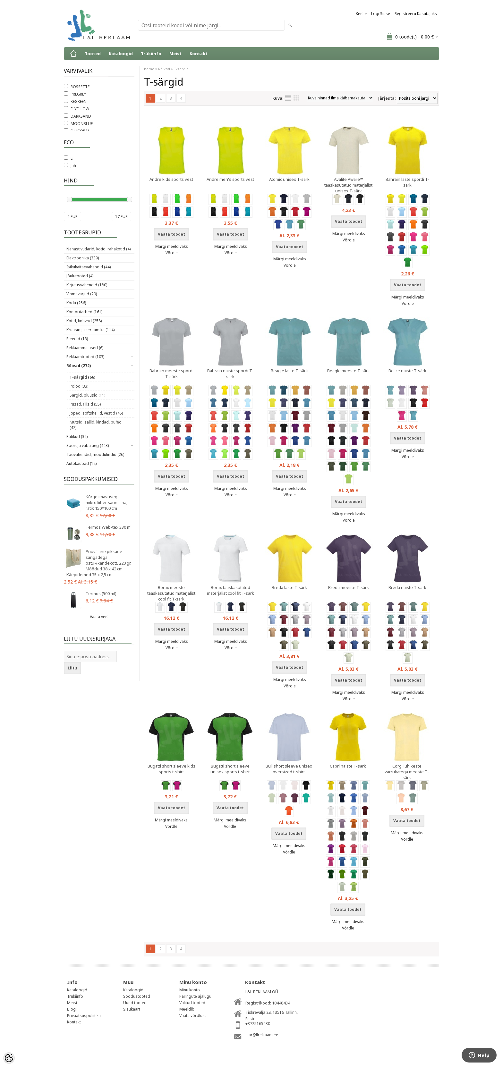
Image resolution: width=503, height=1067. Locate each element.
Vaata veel (99, 616)
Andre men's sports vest (230, 179)
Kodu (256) (76, 303)
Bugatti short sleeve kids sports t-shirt (171, 769)
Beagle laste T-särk (289, 371)
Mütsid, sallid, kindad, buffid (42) (96, 424)
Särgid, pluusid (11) (87, 395)
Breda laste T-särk (289, 587)
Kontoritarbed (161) (84, 312)
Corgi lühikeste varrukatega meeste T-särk (407, 771)
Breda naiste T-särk (407, 587)
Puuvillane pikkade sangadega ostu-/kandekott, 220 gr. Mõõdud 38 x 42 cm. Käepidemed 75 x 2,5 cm (98, 563)
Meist (175, 53)
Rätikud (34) (77, 436)
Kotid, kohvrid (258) (84, 320)
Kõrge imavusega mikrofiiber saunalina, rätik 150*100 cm (106, 502)
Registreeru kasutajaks (416, 13)
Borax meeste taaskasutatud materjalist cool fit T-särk (171, 593)
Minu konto (189, 990)
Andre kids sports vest (171, 179)
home (149, 68)
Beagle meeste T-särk (348, 371)
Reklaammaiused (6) (84, 347)
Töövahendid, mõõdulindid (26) (95, 454)
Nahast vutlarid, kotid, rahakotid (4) (98, 249)
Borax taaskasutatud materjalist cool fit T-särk (230, 590)
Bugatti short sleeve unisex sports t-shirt (230, 769)
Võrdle (172, 253)
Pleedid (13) (77, 338)
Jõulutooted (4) (79, 276)
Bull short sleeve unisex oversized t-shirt (289, 769)
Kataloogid (121, 53)
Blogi (72, 1009)
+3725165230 (257, 1023)
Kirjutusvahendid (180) (86, 285)
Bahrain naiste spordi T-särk (230, 373)
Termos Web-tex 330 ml (109, 527)
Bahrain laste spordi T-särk (407, 182)
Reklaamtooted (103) (85, 356)
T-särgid (181, 68)
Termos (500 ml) (101, 593)
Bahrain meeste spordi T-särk (171, 373)
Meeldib (186, 1009)
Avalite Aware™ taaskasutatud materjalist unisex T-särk (348, 185)
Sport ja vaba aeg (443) (87, 445)
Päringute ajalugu (195, 996)
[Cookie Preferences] (9, 1058)
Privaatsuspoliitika (84, 1015)
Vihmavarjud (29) (81, 294)
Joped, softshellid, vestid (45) (96, 413)
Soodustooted (136, 996)
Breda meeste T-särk (348, 587)
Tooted (93, 53)
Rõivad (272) (78, 365)
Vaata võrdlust (192, 1015)
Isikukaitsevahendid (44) (88, 267)
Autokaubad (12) (81, 463)
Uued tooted (135, 1002)
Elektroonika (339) (82, 258)
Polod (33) (79, 386)
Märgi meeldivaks (171, 246)
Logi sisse (380, 13)
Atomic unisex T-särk (289, 179)
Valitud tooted (192, 1002)
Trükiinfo (151, 53)
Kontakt (199, 53)
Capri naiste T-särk (348, 766)
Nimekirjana (288, 98)
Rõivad (164, 68)
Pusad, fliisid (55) (85, 404)
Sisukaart (131, 1009)
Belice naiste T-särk (407, 371)
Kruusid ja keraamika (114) (90, 329)
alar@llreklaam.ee (261, 1035)
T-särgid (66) (82, 377)
